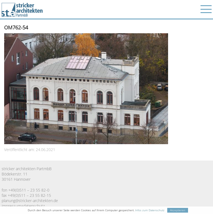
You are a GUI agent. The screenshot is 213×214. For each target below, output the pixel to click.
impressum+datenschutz (23, 205)
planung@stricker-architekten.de (30, 200)
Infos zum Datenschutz (149, 210)
